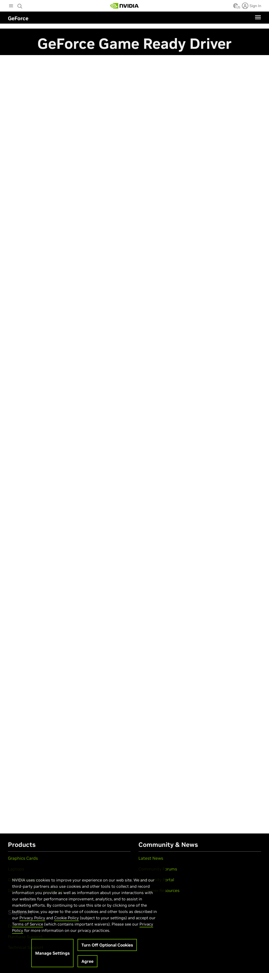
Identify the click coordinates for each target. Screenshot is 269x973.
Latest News (150, 858)
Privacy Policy (32, 920)
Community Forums (157, 869)
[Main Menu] (11, 6)
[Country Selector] (235, 7)
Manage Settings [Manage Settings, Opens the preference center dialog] (52, 956)
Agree (87, 964)
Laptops (16, 869)
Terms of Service (27, 927)
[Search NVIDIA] (20, 4)
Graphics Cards (23, 858)
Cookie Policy (66, 920)
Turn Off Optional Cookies (107, 948)
